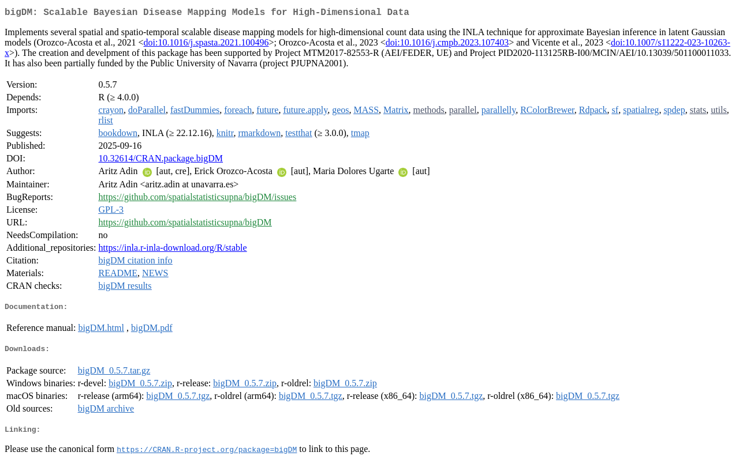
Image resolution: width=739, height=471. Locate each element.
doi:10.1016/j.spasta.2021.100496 (206, 45)
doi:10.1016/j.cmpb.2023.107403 (447, 45)
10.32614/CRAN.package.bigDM (161, 160)
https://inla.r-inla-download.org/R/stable (173, 250)
